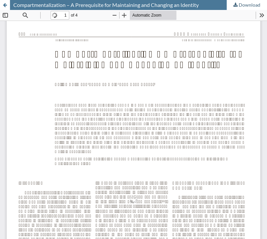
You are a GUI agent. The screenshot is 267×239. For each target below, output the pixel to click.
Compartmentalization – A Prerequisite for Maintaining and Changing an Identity (106, 5)
